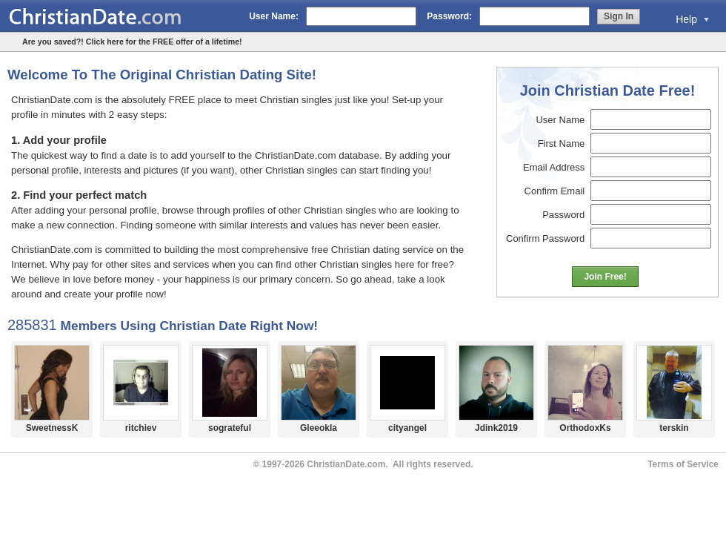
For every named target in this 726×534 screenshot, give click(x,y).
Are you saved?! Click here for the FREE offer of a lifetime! (132, 41)
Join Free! (605, 276)
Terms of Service (683, 464)
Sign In (618, 16)
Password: (449, 16)
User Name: (274, 16)
